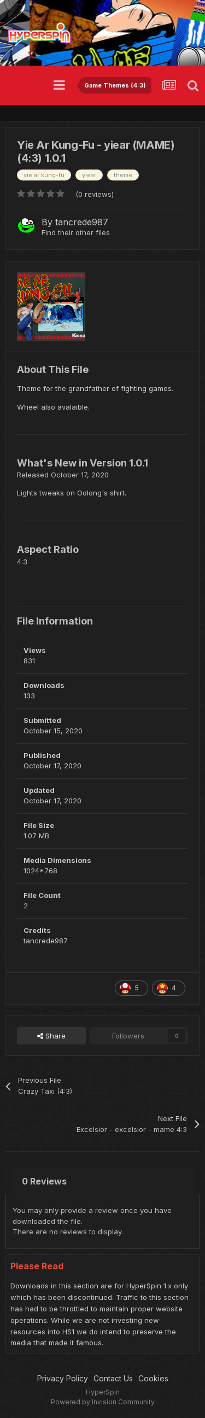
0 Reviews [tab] (44, 1181)
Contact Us (113, 1378)
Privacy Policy (62, 1378)
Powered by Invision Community (103, 1402)
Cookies (153, 1378)
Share (51, 1036)
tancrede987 (81, 222)
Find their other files (76, 232)
